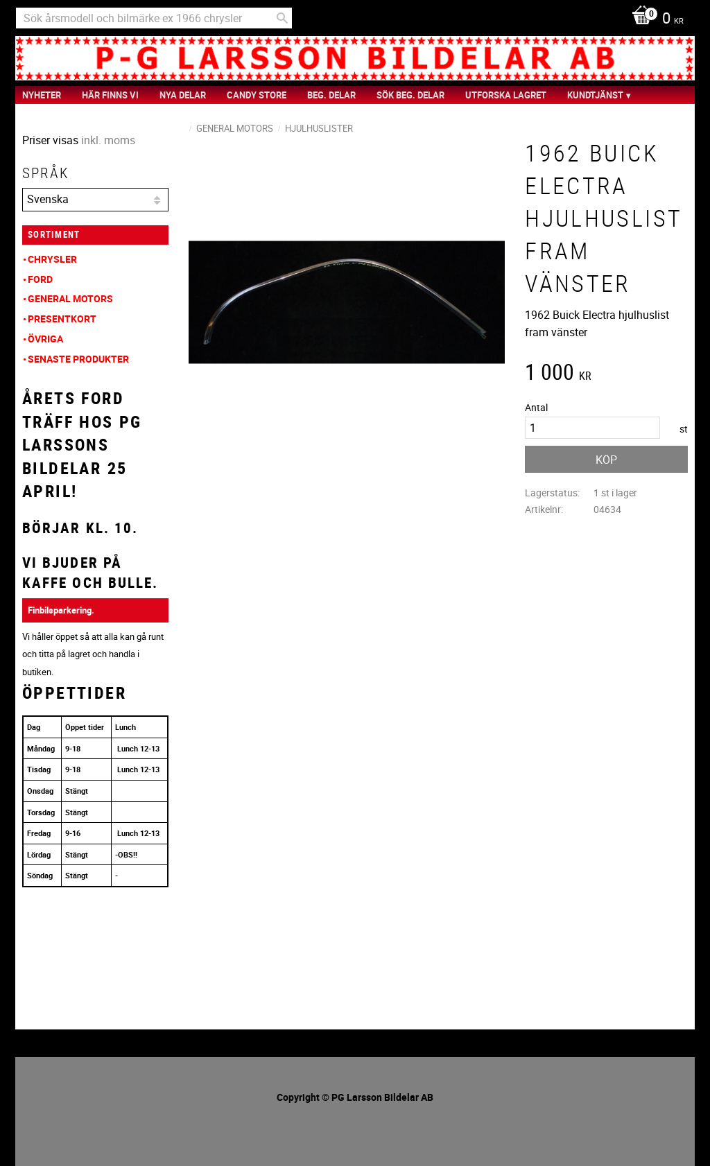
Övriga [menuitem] (45, 338)
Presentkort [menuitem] (62, 318)
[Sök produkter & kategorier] (154, 18)
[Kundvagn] (654, 19)
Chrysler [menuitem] (52, 259)
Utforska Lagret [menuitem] (505, 95)
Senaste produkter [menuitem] (78, 358)
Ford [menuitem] (40, 279)
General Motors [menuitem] (70, 298)
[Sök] (282, 18)
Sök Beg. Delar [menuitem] (410, 95)
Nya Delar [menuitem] (182, 95)
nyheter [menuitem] (41, 95)
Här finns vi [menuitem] (110, 95)
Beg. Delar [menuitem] (331, 95)
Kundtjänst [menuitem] (595, 95)
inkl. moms (108, 140)
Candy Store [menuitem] (256, 95)
